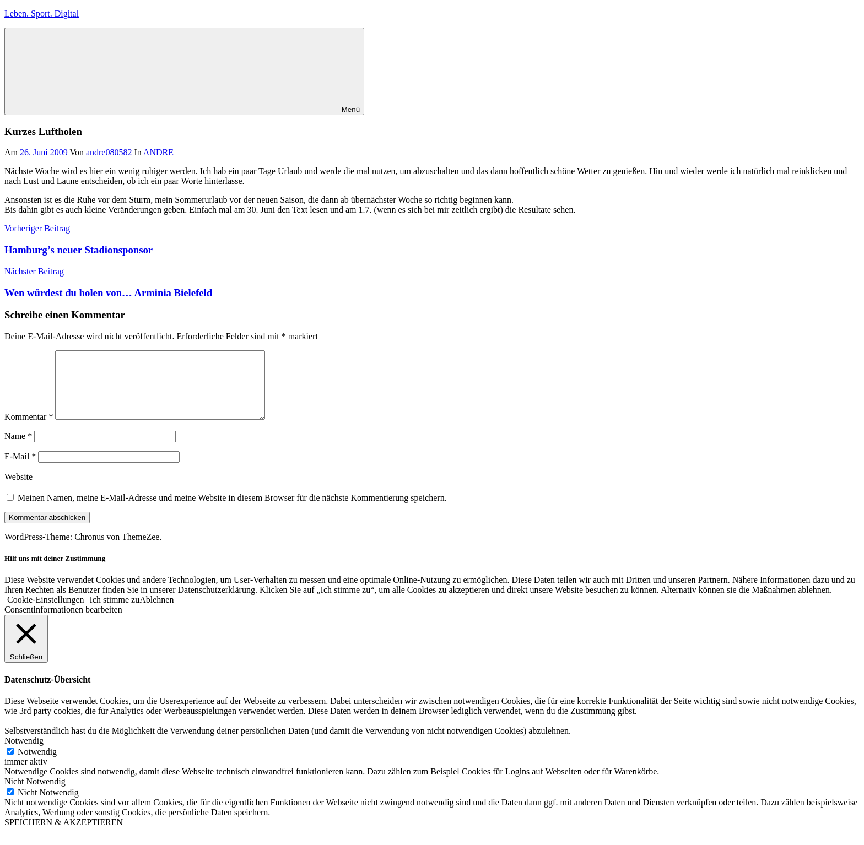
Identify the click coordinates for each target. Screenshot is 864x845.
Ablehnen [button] (156, 613)
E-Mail (20, 469)
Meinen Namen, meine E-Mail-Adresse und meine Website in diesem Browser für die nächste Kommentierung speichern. (232, 511)
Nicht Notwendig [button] (35, 794)
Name (18, 449)
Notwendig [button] (24, 754)
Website (18, 490)
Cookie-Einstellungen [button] (45, 613)
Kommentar (28, 430)
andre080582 (109, 152)
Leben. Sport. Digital (41, 13)
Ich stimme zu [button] (115, 613)
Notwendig (37, 765)
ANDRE (158, 152)
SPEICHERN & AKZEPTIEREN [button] (63, 835)
